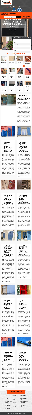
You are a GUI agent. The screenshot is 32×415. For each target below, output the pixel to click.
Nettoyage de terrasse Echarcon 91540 (8, 401)
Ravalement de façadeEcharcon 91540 (16, 405)
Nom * (15, 42)
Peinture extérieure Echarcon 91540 (16, 397)
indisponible (11, 7)
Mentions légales (22, 413)
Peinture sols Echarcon (23, 396)
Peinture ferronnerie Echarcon (23, 405)
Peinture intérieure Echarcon (24, 402)
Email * (15, 50)
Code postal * (16, 46)
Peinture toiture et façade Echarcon (24, 399)
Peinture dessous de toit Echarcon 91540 (8, 397)
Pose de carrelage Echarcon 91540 (8, 405)
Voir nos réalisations (13, 33)
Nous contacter (13, 29)
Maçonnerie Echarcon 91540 (8, 408)
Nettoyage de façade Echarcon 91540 (16, 401)
